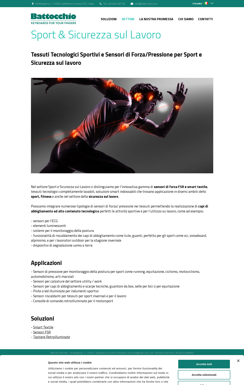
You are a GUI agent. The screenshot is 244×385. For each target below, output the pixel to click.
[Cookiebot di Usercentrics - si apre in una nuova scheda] (24, 350)
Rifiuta (204, 334)
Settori (128, 19)
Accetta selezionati (204, 323)
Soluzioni (109, 19)
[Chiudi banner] (238, 309)
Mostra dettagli (193, 350)
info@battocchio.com (146, 4)
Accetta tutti (204, 312)
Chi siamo (186, 19)
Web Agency (123, 359)
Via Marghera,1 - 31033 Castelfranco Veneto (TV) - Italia (64, 4)
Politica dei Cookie (106, 359)
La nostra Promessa (156, 19)
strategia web (149, 359)
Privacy (91, 359)
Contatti (205, 19)
